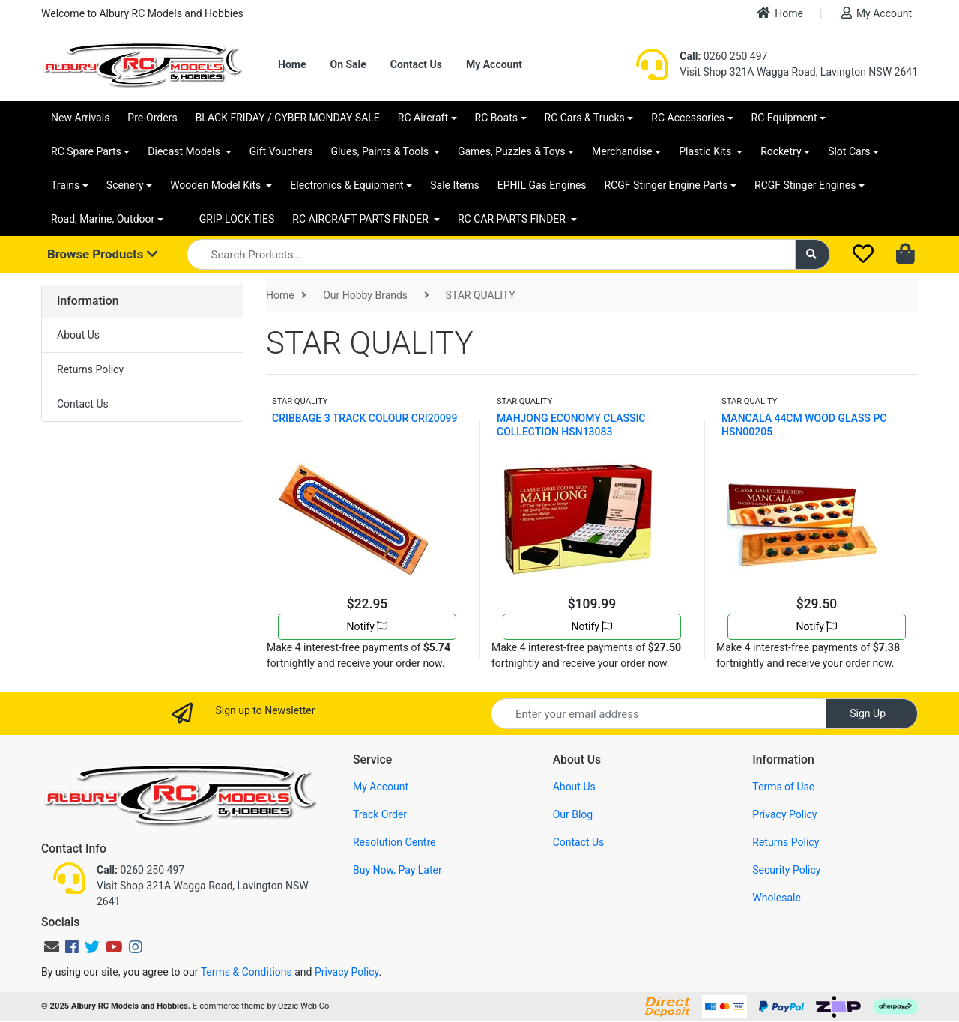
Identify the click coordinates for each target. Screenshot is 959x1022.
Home (780, 13)
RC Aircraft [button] (423, 118)
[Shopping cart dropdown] (907, 255)
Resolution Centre (394, 842)
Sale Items (455, 185)
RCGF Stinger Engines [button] (805, 185)
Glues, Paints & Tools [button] (380, 151)
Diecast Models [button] (185, 151)
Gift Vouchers (281, 151)
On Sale (348, 64)
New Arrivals (80, 118)
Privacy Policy (784, 814)
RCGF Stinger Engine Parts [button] (666, 185)
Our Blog (573, 814)
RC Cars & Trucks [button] (585, 118)
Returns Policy (90, 369)
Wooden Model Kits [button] (217, 185)
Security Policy (786, 870)
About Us (78, 335)
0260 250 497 (723, 56)
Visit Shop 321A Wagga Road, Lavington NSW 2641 (799, 72)
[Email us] (51, 947)
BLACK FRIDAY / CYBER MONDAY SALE (288, 118)
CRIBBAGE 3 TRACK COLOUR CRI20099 (365, 418)
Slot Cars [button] (849, 151)
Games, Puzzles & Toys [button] (512, 151)
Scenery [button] (125, 185)
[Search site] (813, 254)
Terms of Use (783, 787)
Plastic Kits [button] (706, 151)
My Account (876, 13)
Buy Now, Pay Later (397, 870)
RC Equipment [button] (784, 118)
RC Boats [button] (496, 118)
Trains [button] (65, 185)
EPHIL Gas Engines (542, 185)
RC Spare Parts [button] (86, 151)
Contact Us (416, 64)
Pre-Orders (152, 118)
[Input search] (491, 254)
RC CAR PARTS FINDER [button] (513, 219)
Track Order (380, 814)
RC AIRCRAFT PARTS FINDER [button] (361, 219)
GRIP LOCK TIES (237, 219)
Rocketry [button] (780, 151)
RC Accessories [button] (687, 118)
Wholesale (776, 898)
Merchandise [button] (622, 151)
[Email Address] (658, 713)
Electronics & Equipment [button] (346, 185)
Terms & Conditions (246, 972)
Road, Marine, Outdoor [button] (102, 219)
